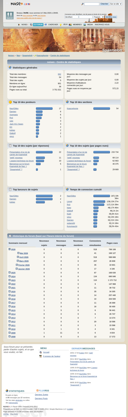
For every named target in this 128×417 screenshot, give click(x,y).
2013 (13, 318)
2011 (13, 325)
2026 (13, 249)
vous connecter (28, 15)
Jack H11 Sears (16, 124)
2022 (13, 284)
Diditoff (13, 133)
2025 (13, 273)
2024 (13, 277)
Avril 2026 (23, 257)
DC (11, 127)
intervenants (13, 403)
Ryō (11, 118)
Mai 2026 (24, 253)
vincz (12, 136)
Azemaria (14, 115)
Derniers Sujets (41, 395)
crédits (70, 409)
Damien (13, 112)
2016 (13, 307)
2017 (13, 303)
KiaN (69, 214)
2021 (13, 288)
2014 (13, 314)
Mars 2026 (23, 261)
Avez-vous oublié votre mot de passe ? (29, 18)
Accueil (46, 352)
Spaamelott (113, 50)
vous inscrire (41, 15)
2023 (13, 280)
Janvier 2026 (24, 269)
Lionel (69, 201)
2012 (13, 322)
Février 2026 (24, 265)
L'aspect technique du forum (22, 161)
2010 (13, 329)
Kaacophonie (72, 108)
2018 (13, 299)
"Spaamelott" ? (16, 169)
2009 (13, 333)
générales (19, 400)
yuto (11, 121)
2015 (13, 310)
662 (59, 74)
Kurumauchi (72, 226)
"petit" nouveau (16, 158)
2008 (13, 337)
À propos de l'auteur (51, 356)
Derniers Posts (41, 398)
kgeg (69, 208)
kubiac (12, 130)
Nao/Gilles (14, 108)
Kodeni (81, 353)
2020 (13, 292)
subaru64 (71, 223)
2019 (13, 295)
